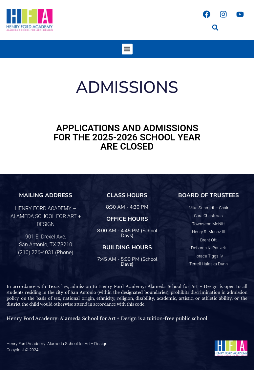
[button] (215, 27)
